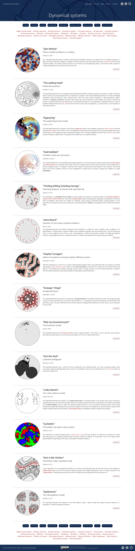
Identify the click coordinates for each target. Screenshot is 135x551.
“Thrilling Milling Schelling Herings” (61, 186)
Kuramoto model (66, 333)
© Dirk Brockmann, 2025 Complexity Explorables (19, 548)
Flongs (96, 4)
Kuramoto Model (109, 61)
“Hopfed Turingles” (53, 254)
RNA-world (112, 132)
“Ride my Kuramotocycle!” (56, 322)
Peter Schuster (109, 128)
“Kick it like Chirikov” (53, 457)
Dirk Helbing (65, 103)
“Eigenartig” (49, 118)
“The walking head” (53, 83)
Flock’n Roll (109, 369)
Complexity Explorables (11, 4)
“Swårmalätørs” (51, 152)
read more (116, 69)
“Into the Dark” (50, 356)
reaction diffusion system (58, 267)
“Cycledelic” (49, 424)
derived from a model (78, 434)
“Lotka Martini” (51, 390)
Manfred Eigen (52, 130)
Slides (103, 4)
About (108, 4)
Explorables (88, 4)
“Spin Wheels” (50, 49)
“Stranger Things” (52, 288)
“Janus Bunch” (50, 220)
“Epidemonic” (50, 491)
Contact (115, 4)
